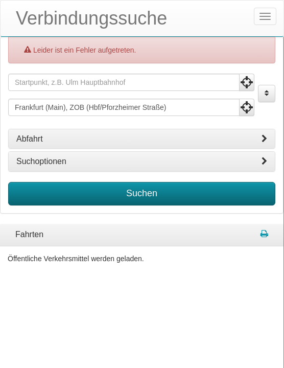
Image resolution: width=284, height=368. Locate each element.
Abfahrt (141, 139)
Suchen (141, 193)
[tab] (142, 139)
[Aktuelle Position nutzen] (246, 82)
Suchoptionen (141, 161)
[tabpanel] (141, 235)
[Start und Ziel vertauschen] (266, 93)
